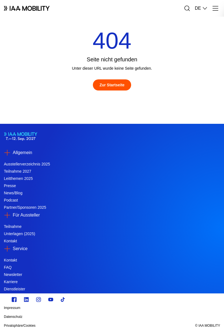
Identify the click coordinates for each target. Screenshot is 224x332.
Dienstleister (14, 289)
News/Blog (13, 193)
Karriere (11, 282)
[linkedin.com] (26, 299)
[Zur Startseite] (112, 84)
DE (201, 8)
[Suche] (187, 8)
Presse (10, 185)
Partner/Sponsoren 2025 (25, 207)
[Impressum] (79, 308)
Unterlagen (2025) (19, 234)
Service (20, 248)
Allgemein (22, 152)
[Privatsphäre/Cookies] (79, 325)
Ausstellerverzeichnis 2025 (27, 164)
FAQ (8, 267)
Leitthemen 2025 (18, 178)
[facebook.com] (14, 299)
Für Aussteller (26, 215)
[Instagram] (38, 299)
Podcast (11, 200)
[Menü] (215, 8)
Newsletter (13, 274)
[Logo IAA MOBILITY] (27, 8)
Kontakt (10, 241)
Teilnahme (13, 226)
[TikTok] (62, 299)
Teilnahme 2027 (17, 171)
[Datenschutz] (79, 317)
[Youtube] (50, 299)
